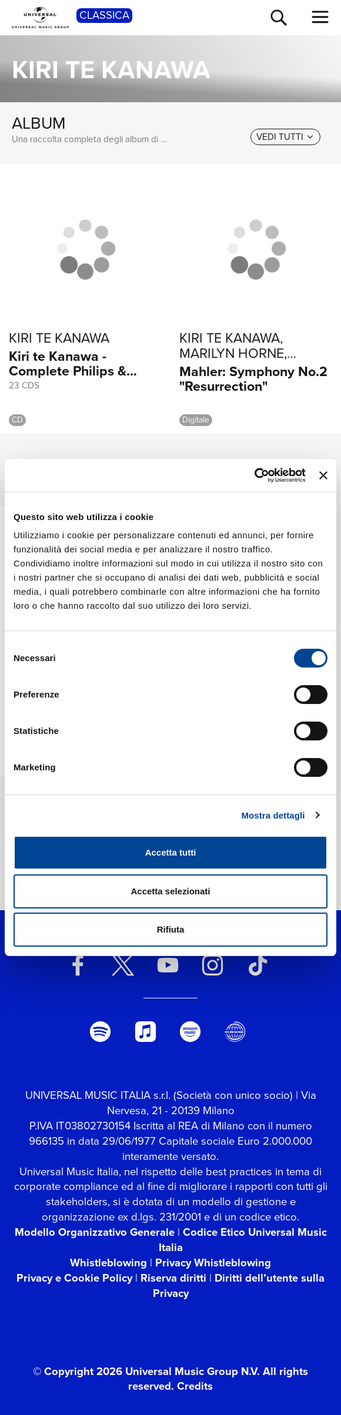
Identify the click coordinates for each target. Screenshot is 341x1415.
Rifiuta (171, 929)
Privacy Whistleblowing (213, 1262)
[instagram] (213, 965)
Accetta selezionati (170, 891)
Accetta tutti (170, 852)
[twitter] (123, 965)
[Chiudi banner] (323, 475)
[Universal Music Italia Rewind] (235, 1031)
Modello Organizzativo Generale (95, 1232)
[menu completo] (320, 17)
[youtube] (167, 965)
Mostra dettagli (273, 815)
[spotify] (100, 1031)
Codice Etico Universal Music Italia (243, 1239)
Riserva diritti (173, 1278)
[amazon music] (190, 1031)
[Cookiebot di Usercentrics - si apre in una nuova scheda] (254, 475)
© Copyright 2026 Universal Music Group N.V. (146, 1371)
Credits (195, 1386)
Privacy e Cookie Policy (74, 1278)
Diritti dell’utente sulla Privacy (239, 1285)
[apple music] (145, 1031)
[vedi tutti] (285, 137)
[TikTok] (257, 965)
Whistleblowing (108, 1262)
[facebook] (78, 965)
